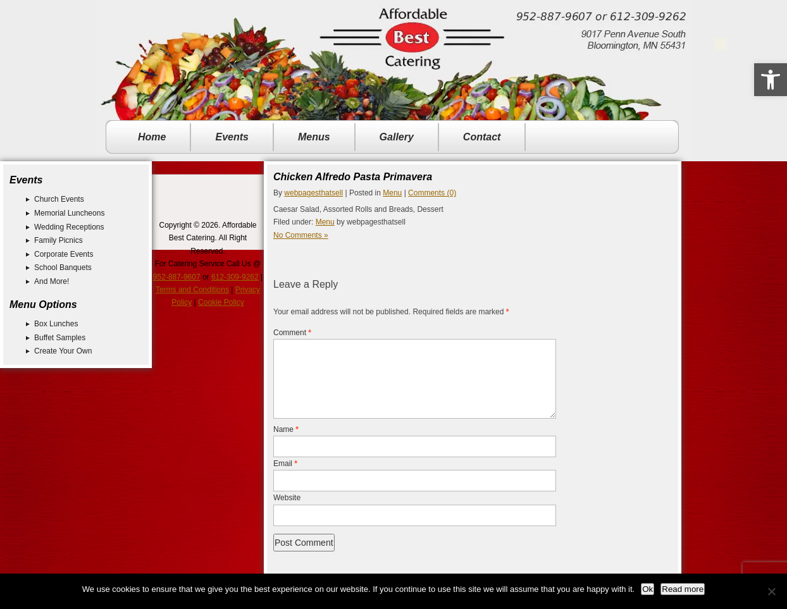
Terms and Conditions (192, 289)
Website (287, 512)
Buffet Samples (59, 337)
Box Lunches (56, 323)
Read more (682, 589)
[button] (770, 79)
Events (231, 137)
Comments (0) (432, 192)
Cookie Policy (221, 302)
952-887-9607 (177, 277)
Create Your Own (63, 351)
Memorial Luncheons (69, 213)
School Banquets (63, 267)
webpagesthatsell (313, 192)
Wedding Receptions (69, 227)
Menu (392, 192)
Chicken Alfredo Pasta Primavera (352, 176)
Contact (482, 137)
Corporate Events (63, 254)
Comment (292, 332)
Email (285, 478)
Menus (314, 137)
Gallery (397, 137)
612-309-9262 (235, 277)
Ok (647, 589)
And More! (51, 281)
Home (152, 137)
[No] (771, 591)
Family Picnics (58, 240)
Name (286, 444)
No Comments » (300, 235)
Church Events (59, 199)
